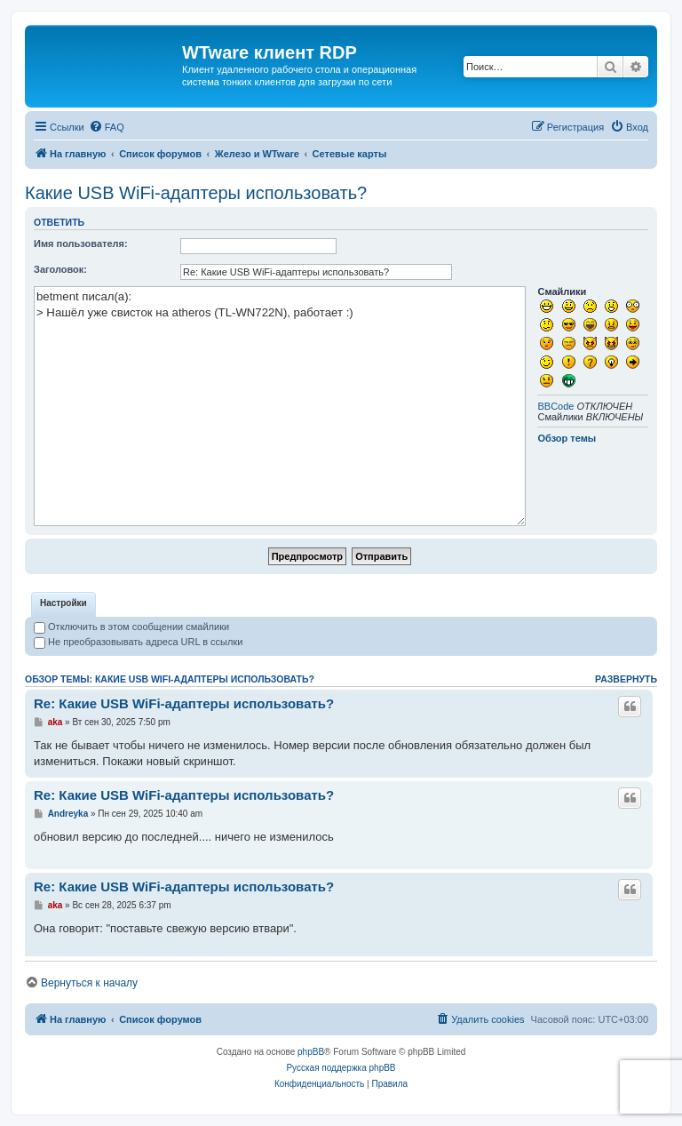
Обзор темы (566, 438)
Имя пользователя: (81, 243)
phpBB (310, 1052)
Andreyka (68, 814)
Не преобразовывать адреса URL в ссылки (138, 641)
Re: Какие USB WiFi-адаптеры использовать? (184, 703)
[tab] (63, 604)
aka (55, 722)
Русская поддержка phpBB (340, 1068)
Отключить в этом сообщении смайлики (131, 626)
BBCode (555, 406)
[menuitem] (106, 127)
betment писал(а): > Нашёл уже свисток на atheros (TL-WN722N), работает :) (280, 406)
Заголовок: (60, 269)
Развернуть (626, 679)
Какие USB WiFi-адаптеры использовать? (196, 193)
